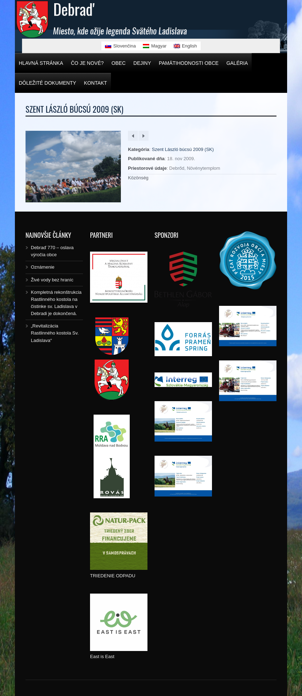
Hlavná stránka (41, 63)
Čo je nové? (87, 63)
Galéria (237, 63)
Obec (119, 63)
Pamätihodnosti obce (189, 63)
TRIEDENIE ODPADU (112, 575)
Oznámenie (42, 267)
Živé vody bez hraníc (52, 279)
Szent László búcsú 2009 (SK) (183, 149)
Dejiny (142, 63)
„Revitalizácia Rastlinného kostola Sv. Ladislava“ (55, 333)
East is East (102, 656)
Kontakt (95, 83)
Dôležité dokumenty (47, 83)
